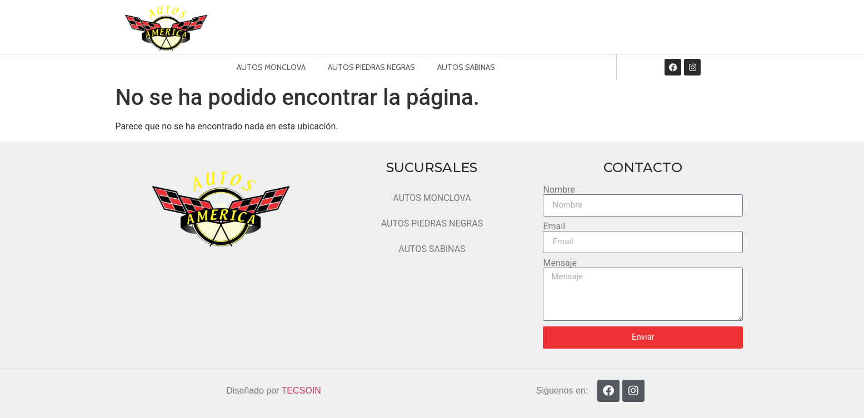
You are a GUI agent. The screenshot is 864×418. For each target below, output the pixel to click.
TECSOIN (301, 390)
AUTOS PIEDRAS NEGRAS (371, 67)
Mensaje (560, 263)
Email (554, 226)
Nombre (559, 189)
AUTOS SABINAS (466, 67)
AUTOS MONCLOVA (271, 67)
